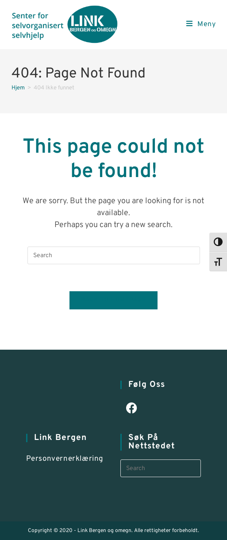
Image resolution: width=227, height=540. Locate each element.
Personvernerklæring (65, 459)
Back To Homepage (113, 300)
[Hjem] (18, 88)
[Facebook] (132, 409)
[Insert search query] (113, 255)
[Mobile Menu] (201, 24)
